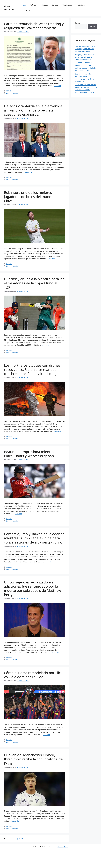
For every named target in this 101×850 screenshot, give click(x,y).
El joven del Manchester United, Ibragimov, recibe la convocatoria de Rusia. (33, 759)
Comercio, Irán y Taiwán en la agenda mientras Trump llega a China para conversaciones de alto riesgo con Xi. (34, 538)
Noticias (45, 5)
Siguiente (20, 838)
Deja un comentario (12, 93)
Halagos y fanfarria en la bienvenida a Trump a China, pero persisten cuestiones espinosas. (33, 110)
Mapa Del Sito (26, 11)
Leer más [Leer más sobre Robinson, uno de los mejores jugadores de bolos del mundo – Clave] (51, 258)
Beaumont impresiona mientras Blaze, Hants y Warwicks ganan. (29, 453)
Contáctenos (80, 5)
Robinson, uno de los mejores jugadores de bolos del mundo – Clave (30, 196)
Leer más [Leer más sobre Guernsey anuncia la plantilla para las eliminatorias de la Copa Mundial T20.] (45, 345)
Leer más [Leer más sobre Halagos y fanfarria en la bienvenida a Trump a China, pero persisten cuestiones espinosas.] (28, 172)
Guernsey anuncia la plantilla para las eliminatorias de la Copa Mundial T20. (34, 283)
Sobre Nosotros (67, 5)
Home (24, 5)
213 (13, 838)
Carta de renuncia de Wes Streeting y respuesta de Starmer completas (34, 25)
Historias (55, 5)
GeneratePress (63, 847)
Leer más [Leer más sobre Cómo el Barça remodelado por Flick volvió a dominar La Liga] (46, 735)
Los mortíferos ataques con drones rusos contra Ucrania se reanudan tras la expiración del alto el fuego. (32, 369)
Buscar (77, 23)
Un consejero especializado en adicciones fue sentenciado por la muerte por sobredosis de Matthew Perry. (32, 588)
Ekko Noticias (9, 8)
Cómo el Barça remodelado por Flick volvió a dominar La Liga (33, 674)
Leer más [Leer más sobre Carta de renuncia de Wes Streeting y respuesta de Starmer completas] (57, 86)
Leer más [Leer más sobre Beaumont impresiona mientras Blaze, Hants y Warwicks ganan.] (18, 514)
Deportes (9, 264)
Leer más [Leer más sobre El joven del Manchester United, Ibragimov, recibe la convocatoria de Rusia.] (15, 821)
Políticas (35, 5)
